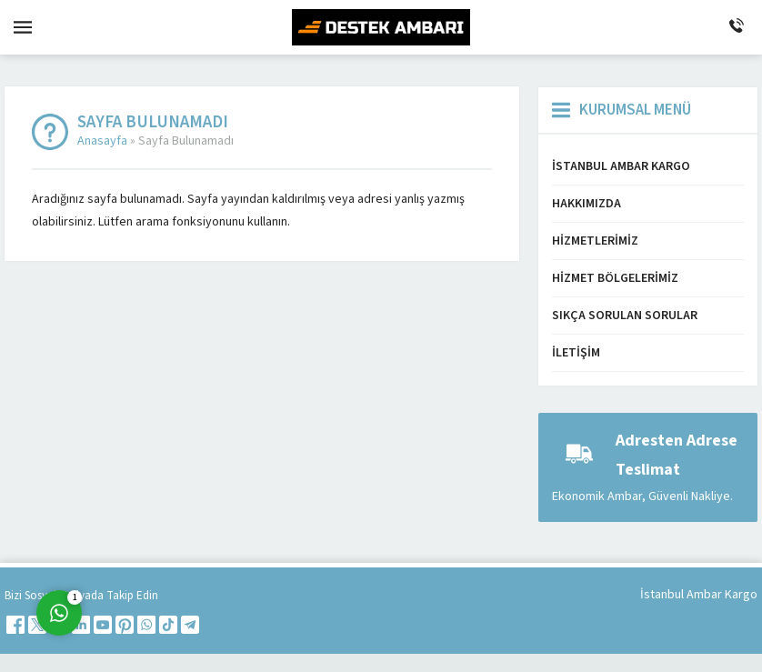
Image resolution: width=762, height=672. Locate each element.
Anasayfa (102, 141)
